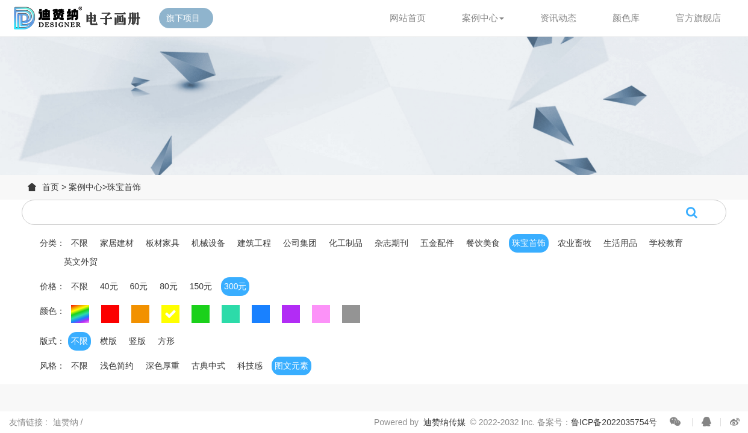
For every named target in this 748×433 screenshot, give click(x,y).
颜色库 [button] (626, 18)
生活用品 (620, 243)
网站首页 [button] (408, 18)
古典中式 (208, 365)
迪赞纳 (67, 422)
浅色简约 (117, 365)
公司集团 (300, 243)
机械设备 (208, 243)
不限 (79, 243)
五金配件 (437, 243)
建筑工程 (254, 243)
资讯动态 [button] (558, 18)
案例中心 (85, 187)
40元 (109, 286)
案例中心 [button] (483, 18)
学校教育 (666, 243)
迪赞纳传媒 (444, 422)
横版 (108, 341)
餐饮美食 (483, 243)
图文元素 (291, 365)
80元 (169, 286)
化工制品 (346, 243)
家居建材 (117, 243)
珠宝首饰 (124, 187)
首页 (50, 187)
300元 (235, 286)
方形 (166, 341)
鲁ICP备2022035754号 (614, 422)
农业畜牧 (574, 243)
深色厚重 (162, 365)
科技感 (250, 365)
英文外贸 (81, 261)
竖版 (137, 341)
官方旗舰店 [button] (698, 18)
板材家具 (162, 243)
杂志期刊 (391, 243)
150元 (201, 286)
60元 (139, 286)
